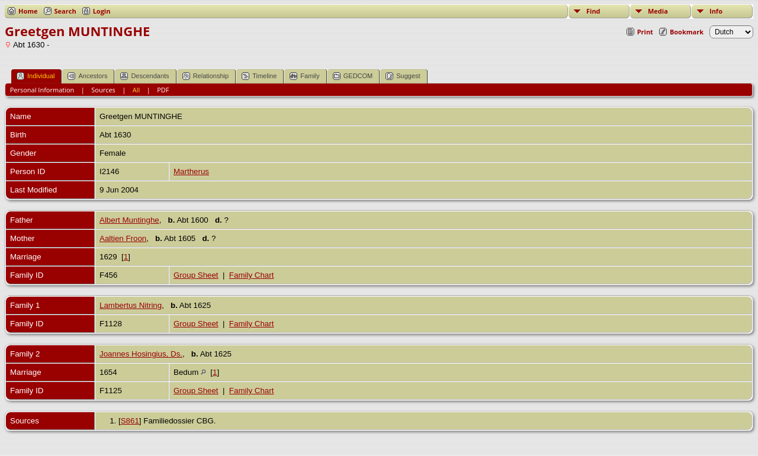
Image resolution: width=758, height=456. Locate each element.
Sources (103, 89)
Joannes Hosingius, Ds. (140, 353)
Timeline (259, 76)
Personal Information (42, 89)
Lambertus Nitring (130, 305)
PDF (163, 89)
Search (65, 11)
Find (593, 11)
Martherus (191, 171)
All (136, 89)
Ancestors (87, 76)
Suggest (403, 76)
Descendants (144, 76)
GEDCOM (353, 76)
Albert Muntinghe (129, 220)
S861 (130, 420)
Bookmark (687, 31)
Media (658, 11)
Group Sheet (196, 275)
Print (645, 31)
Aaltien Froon (122, 238)
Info (715, 11)
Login (102, 11)
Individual (35, 76)
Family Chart (251, 275)
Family (304, 76)
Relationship (205, 76)
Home (28, 11)
